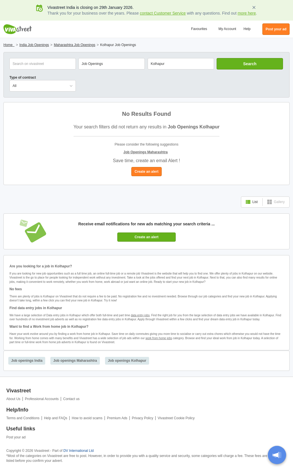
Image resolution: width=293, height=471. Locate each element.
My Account (227, 29)
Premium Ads (117, 418)
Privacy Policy (142, 418)
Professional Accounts (42, 399)
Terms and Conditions (22, 418)
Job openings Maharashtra (75, 361)
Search (250, 63)
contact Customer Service (163, 13)
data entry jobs (140, 315)
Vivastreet (17, 29)
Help (247, 29)
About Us (13, 399)
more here (246, 13)
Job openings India (26, 361)
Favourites (199, 29)
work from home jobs (158, 338)
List (252, 202)
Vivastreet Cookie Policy (176, 418)
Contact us (71, 399)
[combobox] (181, 63)
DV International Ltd (78, 451)
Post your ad (15, 437)
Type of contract (22, 77)
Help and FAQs (55, 418)
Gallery (276, 202)
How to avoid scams (87, 418)
